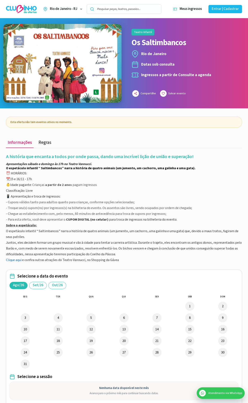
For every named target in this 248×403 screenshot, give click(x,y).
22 (189, 341)
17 (25, 341)
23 (222, 341)
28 (157, 352)
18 (58, 341)
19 (91, 341)
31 (25, 364)
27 (124, 352)
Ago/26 (18, 285)
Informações (20, 142)
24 (25, 352)
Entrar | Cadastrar (225, 9)
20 (124, 341)
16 (222, 329)
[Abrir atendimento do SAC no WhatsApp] (221, 393)
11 (58, 329)
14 (157, 329)
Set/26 (38, 285)
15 (189, 329)
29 (189, 352)
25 (58, 352)
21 (157, 341)
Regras (45, 142)
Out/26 (57, 285)
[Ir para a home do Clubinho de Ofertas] (21, 9)
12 (91, 329)
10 (25, 329)
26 (91, 352)
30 (222, 352)
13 (124, 329)
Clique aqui (14, 260)
